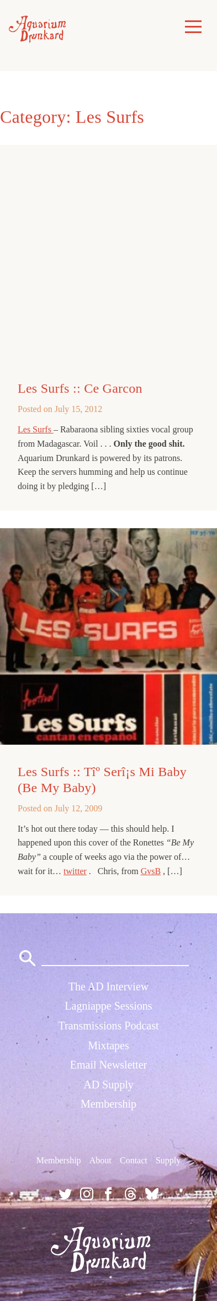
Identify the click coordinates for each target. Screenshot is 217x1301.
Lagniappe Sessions (108, 1006)
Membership (108, 1104)
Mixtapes (108, 1045)
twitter (75, 871)
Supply (168, 1160)
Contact (133, 1160)
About (100, 1160)
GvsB (151, 871)
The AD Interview (108, 986)
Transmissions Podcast (108, 1026)
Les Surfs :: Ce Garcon (80, 388)
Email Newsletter (108, 1065)
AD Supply (108, 1084)
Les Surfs (36, 429)
